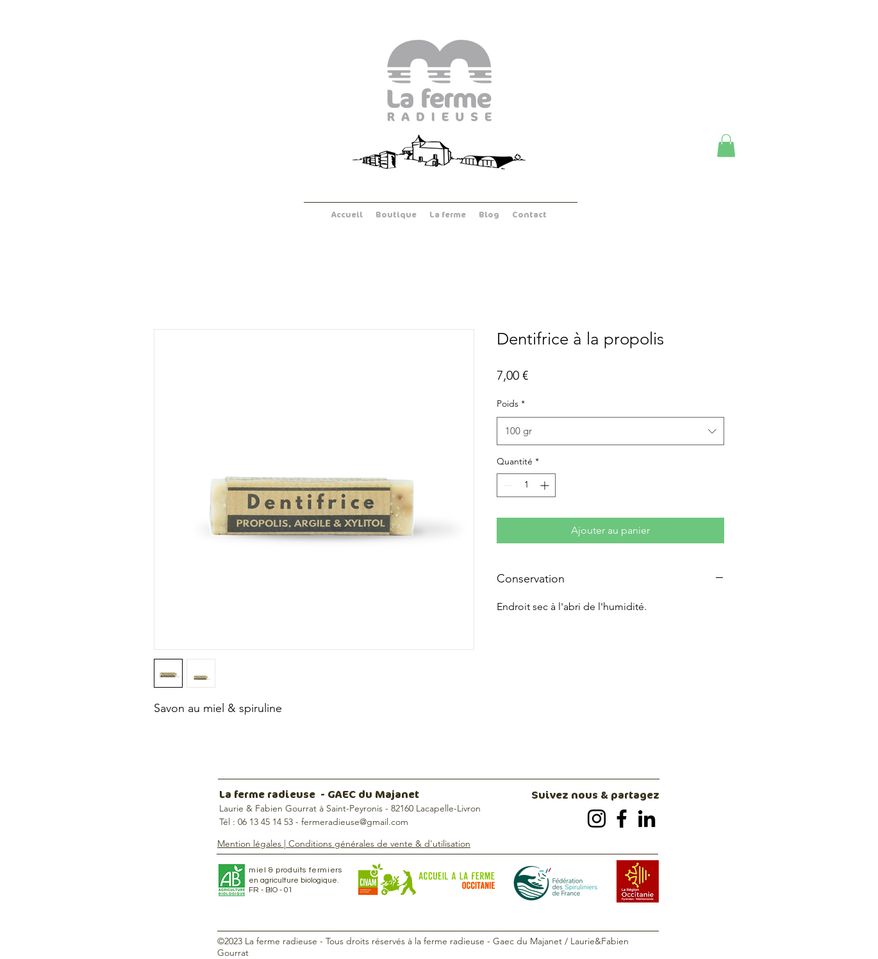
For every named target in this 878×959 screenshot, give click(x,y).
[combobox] (610, 431)
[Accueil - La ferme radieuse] (439, 80)
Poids (511, 403)
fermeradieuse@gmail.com (354, 821)
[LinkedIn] (646, 818)
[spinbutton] (526, 485)
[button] (726, 145)
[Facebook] (621, 818)
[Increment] (546, 485)
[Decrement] (507, 485)
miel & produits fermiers (295, 870)
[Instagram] (596, 818)
